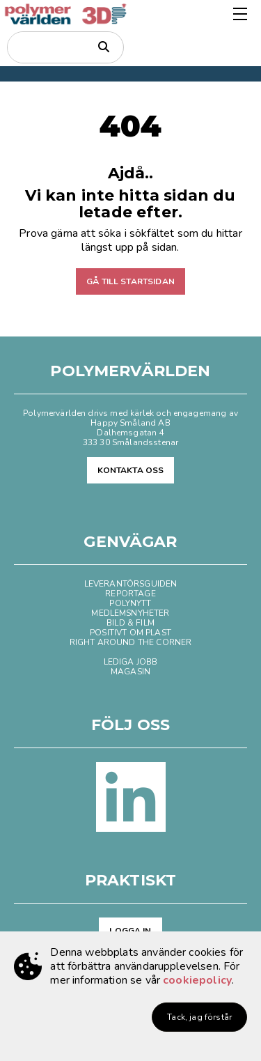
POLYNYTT (130, 603)
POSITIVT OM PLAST (130, 632)
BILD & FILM (130, 622)
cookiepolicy (197, 980)
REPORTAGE (130, 593)
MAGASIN (130, 671)
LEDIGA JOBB (131, 661)
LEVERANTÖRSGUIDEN (130, 583)
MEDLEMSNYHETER (130, 613)
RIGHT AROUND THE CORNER (131, 642)
